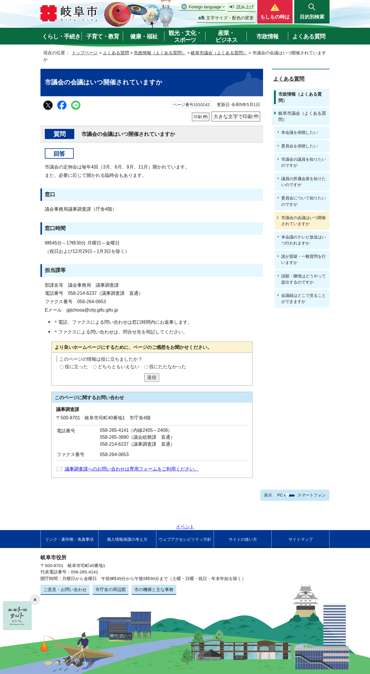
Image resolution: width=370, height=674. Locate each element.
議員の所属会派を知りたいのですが (303, 181)
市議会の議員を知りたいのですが (303, 162)
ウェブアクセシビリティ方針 (185, 539)
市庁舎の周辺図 (110, 589)
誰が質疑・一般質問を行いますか (303, 259)
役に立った (76, 366)
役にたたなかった (167, 366)
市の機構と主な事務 (153, 589)
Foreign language (205, 7)
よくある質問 (308, 36)
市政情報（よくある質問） (160, 52)
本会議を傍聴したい (299, 132)
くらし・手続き (61, 36)
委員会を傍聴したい (299, 146)
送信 (151, 377)
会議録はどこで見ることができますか (303, 298)
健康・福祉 (144, 36)
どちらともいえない (118, 366)
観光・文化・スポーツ (185, 36)
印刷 (198, 116)
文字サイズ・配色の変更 (230, 17)
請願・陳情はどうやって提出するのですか (303, 279)
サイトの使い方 (243, 539)
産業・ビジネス (226, 36)
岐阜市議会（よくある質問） (219, 52)
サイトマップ (300, 539)
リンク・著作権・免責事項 (69, 539)
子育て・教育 (102, 36)
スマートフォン (311, 495)
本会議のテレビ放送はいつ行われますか (303, 240)
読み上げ (245, 6)
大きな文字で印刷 (233, 116)
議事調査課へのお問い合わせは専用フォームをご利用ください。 (132, 468)
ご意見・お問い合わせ (65, 589)
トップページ (85, 52)
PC (280, 495)
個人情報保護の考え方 (127, 539)
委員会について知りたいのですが (303, 201)
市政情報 (267, 36)
